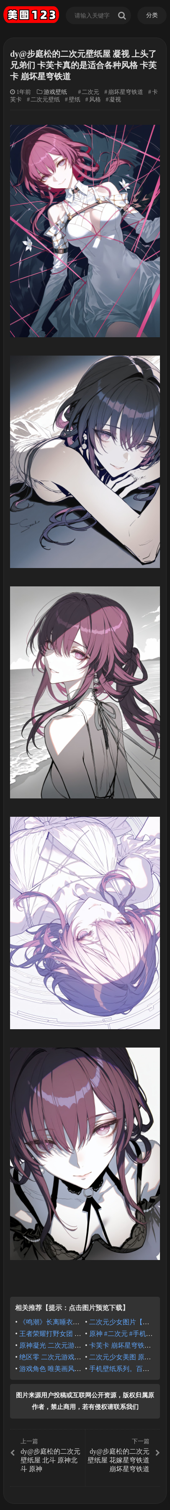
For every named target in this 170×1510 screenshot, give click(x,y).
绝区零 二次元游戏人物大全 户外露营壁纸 (81, 1357)
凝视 (115, 99)
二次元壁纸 (45, 99)
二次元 (90, 92)
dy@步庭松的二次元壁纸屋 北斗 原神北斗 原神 (46, 1455)
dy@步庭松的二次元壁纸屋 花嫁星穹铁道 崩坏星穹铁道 (123, 1455)
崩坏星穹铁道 (125, 92)
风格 (95, 99)
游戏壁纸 (55, 92)
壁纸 (74, 99)
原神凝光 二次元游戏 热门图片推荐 (71, 1345)
